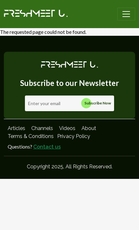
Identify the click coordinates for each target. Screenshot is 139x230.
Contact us (47, 147)
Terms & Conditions (31, 136)
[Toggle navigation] (126, 14)
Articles (16, 128)
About (88, 128)
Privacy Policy (73, 136)
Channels (42, 128)
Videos (67, 128)
